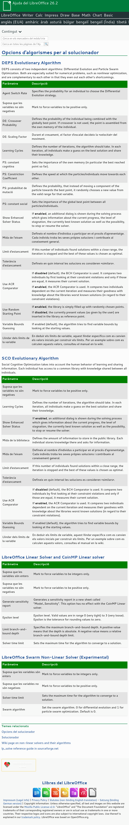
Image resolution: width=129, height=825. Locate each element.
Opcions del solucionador (18, 732)
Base (75, 15)
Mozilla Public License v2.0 (39, 807)
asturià (55, 22)
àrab (44, 22)
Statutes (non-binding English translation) (73, 800)
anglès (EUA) (12, 22)
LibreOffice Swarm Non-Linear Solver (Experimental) (55, 657)
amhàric (32, 22)
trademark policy (31, 817)
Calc (39, 15)
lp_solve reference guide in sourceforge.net (30, 748)
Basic (108, 15)
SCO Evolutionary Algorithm (30, 358)
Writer (27, 15)
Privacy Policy (39, 800)
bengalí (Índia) (102, 22)
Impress (51, 15)
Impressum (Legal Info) (16, 800)
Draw (64, 15)
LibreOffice (10, 15)
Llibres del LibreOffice (64, 782)
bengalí (82, 22)
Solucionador (10, 737)
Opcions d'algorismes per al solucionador (50, 52)
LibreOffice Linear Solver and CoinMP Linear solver (53, 557)
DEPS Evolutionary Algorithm (31, 62)
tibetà (122, 22)
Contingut (9, 31)
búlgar (68, 22)
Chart (97, 15)
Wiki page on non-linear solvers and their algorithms (36, 743)
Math (86, 15)
